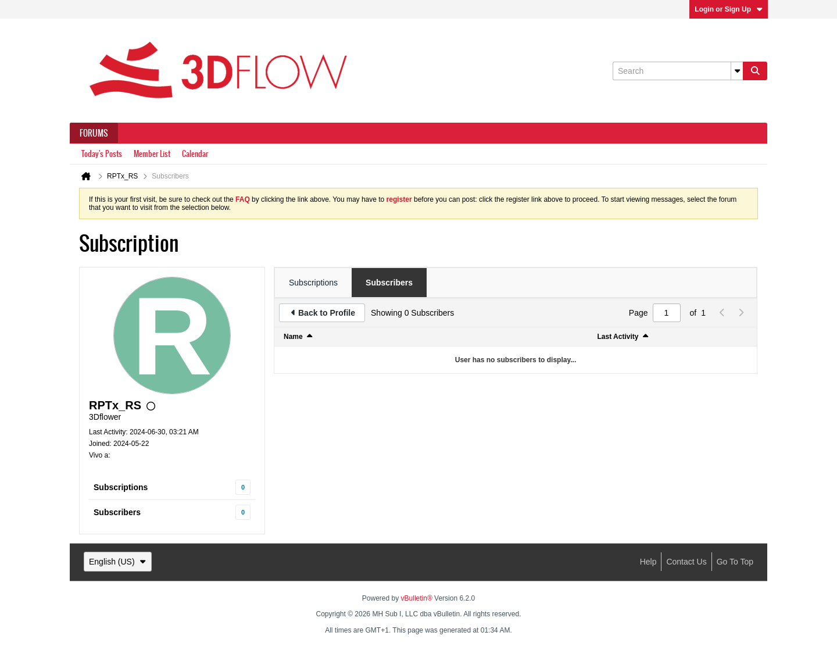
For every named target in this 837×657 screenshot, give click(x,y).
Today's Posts (101, 153)
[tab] (313, 282)
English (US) (117, 561)
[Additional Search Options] (737, 71)
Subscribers (117, 512)
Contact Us (686, 561)
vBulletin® (416, 598)
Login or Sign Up (729, 9)
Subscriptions (121, 487)
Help (648, 561)
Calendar (195, 153)
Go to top (735, 561)
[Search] (678, 71)
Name (293, 337)
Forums (94, 133)
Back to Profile (326, 312)
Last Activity (618, 337)
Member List (152, 153)
